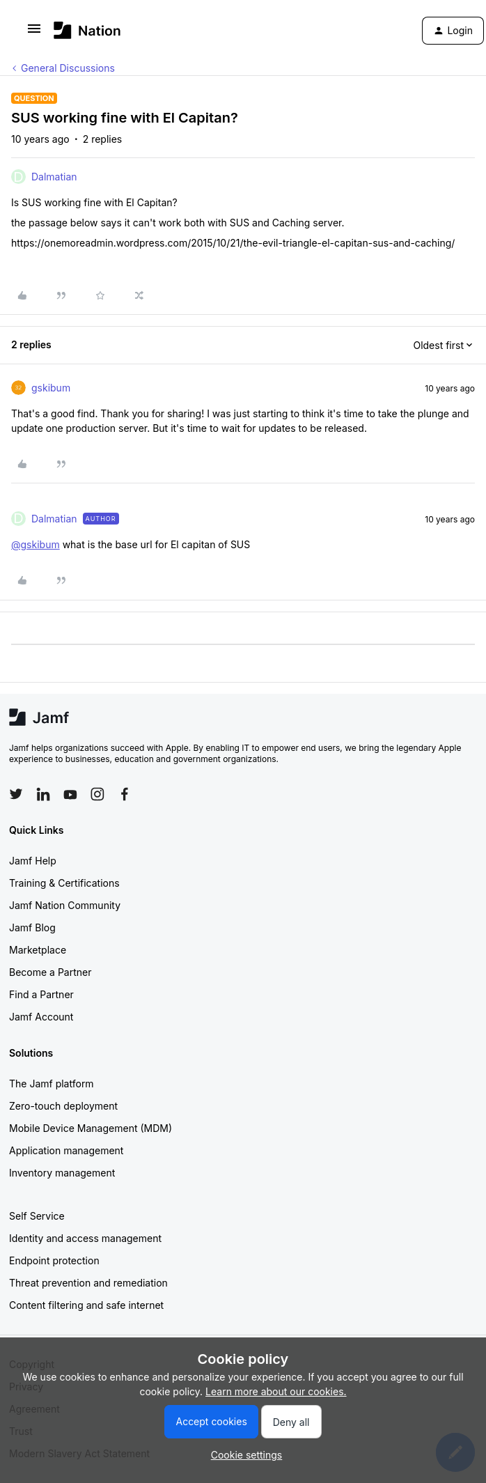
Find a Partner (41, 994)
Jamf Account (41, 1017)
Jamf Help (32, 861)
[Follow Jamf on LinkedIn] (43, 794)
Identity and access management (85, 1238)
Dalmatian (54, 177)
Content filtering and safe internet (86, 1305)
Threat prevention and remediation (88, 1283)
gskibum (50, 388)
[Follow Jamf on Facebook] (125, 794)
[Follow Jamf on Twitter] (16, 794)
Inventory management (62, 1173)
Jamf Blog (32, 927)
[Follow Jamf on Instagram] (97, 794)
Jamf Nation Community (64, 905)
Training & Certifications (64, 883)
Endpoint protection (54, 1260)
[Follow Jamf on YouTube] (70, 794)
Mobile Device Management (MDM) (90, 1128)
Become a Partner (50, 972)
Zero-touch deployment (63, 1106)
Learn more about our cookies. (276, 1391)
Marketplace (37, 950)
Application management (66, 1150)
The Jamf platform (51, 1083)
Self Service (37, 1216)
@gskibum (35, 544)
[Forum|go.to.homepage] (87, 30)
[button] (34, 33)
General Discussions (68, 68)
